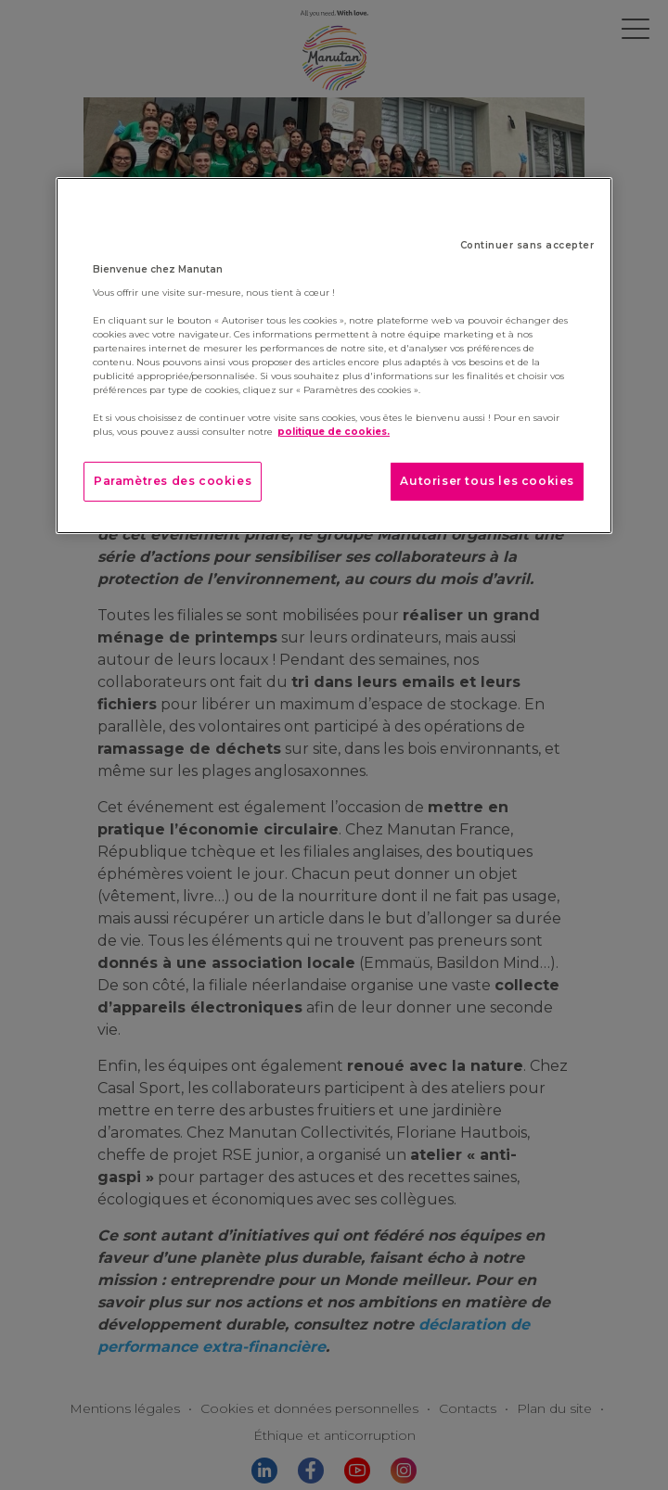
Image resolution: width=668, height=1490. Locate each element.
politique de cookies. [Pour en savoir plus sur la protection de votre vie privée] (333, 432)
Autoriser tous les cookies (487, 481)
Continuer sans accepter (527, 245)
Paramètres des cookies (172, 481)
